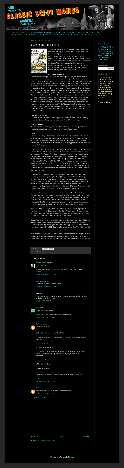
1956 (83, 33)
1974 (77, 35)
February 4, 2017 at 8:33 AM (45, 381)
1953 (69, 33)
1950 (55, 33)
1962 (21, 35)
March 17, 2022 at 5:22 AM (45, 393)
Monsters (106, 57)
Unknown (39, 324)
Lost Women (109, 53)
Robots (100, 51)
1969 (53, 35)
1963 (26, 35)
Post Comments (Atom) (47, 440)
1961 (16, 35)
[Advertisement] (60, 417)
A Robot (108, 49)
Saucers (101, 53)
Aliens (111, 47)
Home (61, 437)
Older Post (86, 437)
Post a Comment (39, 398)
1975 (81, 35)
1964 (30, 35)
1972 (68, 35)
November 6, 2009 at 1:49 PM (46, 274)
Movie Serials (102, 59)
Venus (100, 55)
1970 (58, 35)
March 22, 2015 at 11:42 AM (45, 317)
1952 (64, 33)
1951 (59, 33)
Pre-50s (29, 33)
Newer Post (35, 437)
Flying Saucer (108, 51)
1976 (86, 35)
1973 (72, 35)
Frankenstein (38, 33)
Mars (105, 55)
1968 (49, 35)
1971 (63, 35)
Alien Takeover (103, 47)
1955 (78, 33)
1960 (12, 35)
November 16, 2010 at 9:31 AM (46, 287)
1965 (34, 35)
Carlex (38, 307)
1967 (44, 35)
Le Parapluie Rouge (43, 263)
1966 (39, 35)
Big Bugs (101, 49)
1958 (92, 33)
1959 (97, 33)
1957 (87, 33)
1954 (73, 33)
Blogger (70, 457)
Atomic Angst (47, 33)
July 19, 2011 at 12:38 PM (44, 301)
